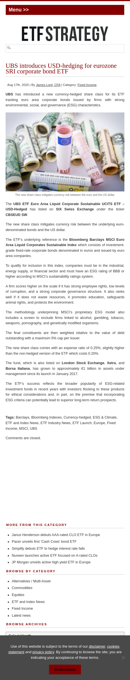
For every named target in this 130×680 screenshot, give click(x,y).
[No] (123, 657)
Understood (65, 669)
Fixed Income (87, 84)
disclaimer (97, 646)
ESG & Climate (105, 417)
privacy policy (43, 652)
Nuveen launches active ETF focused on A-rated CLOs (54, 556)
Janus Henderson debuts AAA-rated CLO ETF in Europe (56, 535)
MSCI (23, 429)
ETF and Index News (22, 423)
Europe (99, 423)
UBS (33, 429)
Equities (18, 595)
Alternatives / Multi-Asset (31, 581)
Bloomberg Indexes (46, 417)
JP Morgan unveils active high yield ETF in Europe (51, 562)
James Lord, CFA (48, 84)
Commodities (22, 588)
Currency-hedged (77, 417)
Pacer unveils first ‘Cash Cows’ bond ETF (44, 542)
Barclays (22, 417)
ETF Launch (82, 423)
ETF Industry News (56, 423)
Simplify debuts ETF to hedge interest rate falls (48, 549)
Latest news (21, 615)
